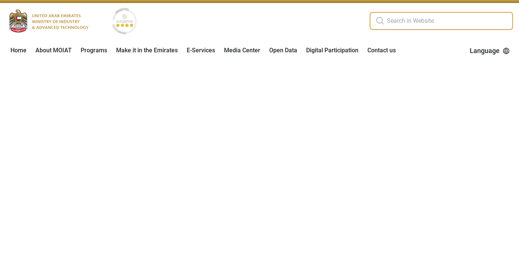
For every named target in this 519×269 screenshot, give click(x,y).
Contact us (381, 50)
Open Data (283, 50)
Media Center (242, 50)
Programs (94, 50)
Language (490, 51)
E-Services (201, 50)
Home (18, 50)
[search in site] (449, 21)
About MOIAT (53, 50)
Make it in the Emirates (147, 50)
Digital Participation (332, 50)
